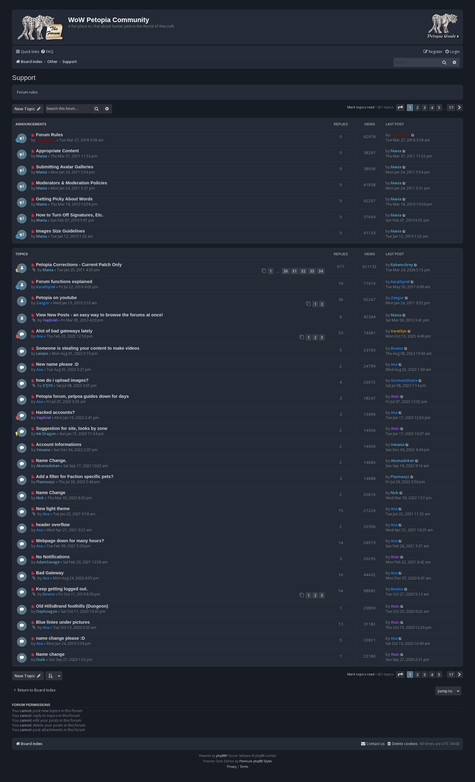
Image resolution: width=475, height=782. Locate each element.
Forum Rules (49, 134)
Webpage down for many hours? (70, 540)
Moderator (46, 140)
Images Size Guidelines (60, 231)
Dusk (40, 659)
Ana (39, 336)
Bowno (397, 348)
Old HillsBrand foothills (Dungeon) (72, 606)
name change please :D (60, 638)
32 (303, 271)
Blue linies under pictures (63, 622)
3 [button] (425, 107)
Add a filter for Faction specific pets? (75, 476)
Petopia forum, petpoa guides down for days (82, 396)
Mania (41, 156)
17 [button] (451, 107)
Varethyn (399, 331)
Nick (40, 497)
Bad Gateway (50, 572)
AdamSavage (47, 562)
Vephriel (50, 320)
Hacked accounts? (55, 412)
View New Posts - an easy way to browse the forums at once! (99, 314)
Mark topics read (360, 107)
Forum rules (27, 92)
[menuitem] (47, 52)
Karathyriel (45, 286)
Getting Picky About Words (64, 198)
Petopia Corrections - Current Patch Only (79, 264)
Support (23, 77)
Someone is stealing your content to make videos (87, 348)
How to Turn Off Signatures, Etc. (69, 215)
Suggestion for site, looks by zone (72, 428)
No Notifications (53, 556)
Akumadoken (48, 465)
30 (286, 271)
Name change (50, 654)
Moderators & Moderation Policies (71, 182)
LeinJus (42, 353)
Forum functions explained (64, 281)
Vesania (43, 449)
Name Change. (51, 460)
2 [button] (417, 107)
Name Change (50, 492)
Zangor (42, 302)
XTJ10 (48, 385)
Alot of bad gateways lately (64, 330)
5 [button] (439, 107)
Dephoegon (46, 611)
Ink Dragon (46, 433)
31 (294, 271)
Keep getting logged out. (62, 588)
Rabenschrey (402, 264)
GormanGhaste (404, 380)
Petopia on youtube (56, 297)
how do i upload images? (62, 380)
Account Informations (58, 444)
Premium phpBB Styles (255, 761)
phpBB (220, 756)
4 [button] (432, 107)
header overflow (53, 524)
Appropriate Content (57, 150)
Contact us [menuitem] (372, 743)
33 (312, 271)
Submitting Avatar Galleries (64, 166)
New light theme (53, 508)
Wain (395, 396)
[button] (400, 107)
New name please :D (57, 364)
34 (321, 271)
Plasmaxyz (45, 481)
